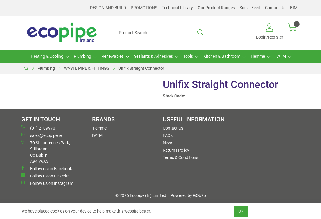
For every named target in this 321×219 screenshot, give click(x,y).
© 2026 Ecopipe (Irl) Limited (140, 195)
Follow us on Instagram (47, 183)
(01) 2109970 (38, 127)
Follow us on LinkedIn (45, 175)
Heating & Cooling (47, 56)
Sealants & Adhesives (153, 56)
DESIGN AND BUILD (108, 7)
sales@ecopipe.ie (41, 135)
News (168, 142)
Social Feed (250, 7)
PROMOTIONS (144, 7)
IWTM (280, 56)
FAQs (168, 135)
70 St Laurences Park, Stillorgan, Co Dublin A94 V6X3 (45, 152)
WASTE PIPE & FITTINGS (86, 68)
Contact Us (275, 7)
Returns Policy (176, 150)
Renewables (112, 56)
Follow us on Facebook (46, 168)
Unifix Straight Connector (141, 68)
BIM (293, 7)
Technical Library (177, 7)
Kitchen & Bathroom (221, 56)
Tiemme (257, 56)
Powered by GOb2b (188, 195)
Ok (240, 211)
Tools (188, 56)
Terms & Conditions (180, 157)
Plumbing (82, 56)
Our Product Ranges (216, 7)
